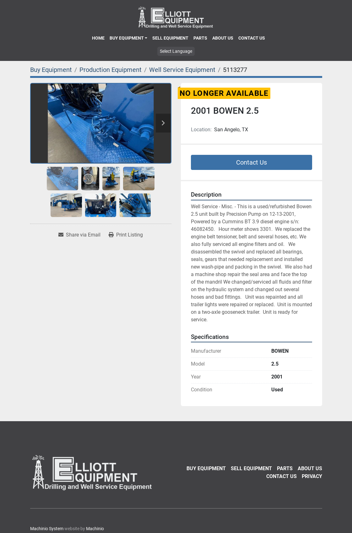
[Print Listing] (126, 235)
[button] (128, 38)
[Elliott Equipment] (93, 472)
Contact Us (251, 38)
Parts (200, 38)
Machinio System (46, 528)
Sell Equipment (170, 38)
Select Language (176, 51)
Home (98, 38)
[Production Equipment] (110, 69)
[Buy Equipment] (51, 69)
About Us (222, 38)
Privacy (312, 476)
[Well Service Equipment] (182, 69)
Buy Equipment (127, 38)
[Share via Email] (79, 235)
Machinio (95, 528)
